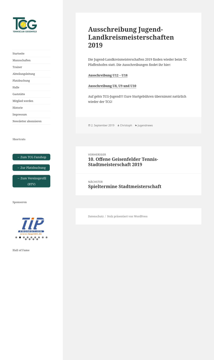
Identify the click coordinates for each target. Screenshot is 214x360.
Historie (18, 107)
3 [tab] (24, 237)
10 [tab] (26, 239)
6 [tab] (35, 237)
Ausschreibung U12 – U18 (107, 75)
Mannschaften (22, 60)
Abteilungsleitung (24, 74)
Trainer (17, 67)
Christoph (126, 125)
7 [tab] (39, 237)
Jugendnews (145, 125)
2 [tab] (20, 237)
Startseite (18, 53)
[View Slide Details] (31, 226)
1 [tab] (16, 237)
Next (46, 225)
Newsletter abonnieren (27, 121)
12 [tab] (33, 239)
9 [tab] (46, 237)
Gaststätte (19, 94)
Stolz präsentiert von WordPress (127, 216)
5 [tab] (31, 237)
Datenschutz (96, 216)
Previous (16, 225)
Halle (16, 87)
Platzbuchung (21, 80)
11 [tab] (30, 239)
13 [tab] (37, 239)
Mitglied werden (23, 101)
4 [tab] (28, 237)
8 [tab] (43, 237)
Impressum (20, 114)
